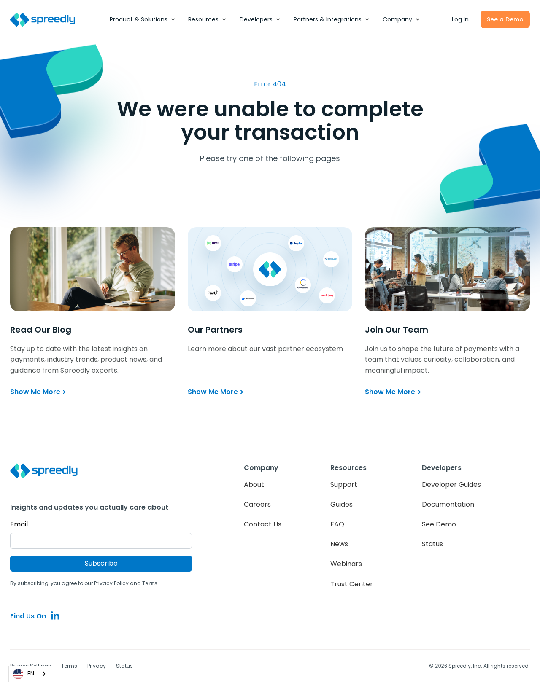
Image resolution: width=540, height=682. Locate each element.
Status (432, 544)
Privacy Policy (112, 583)
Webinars (346, 564)
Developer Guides (451, 484)
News (339, 544)
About (254, 484)
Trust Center (351, 584)
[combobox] (29, 674)
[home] (47, 19)
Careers (257, 504)
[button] (142, 19)
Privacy (96, 665)
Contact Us (262, 524)
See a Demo (505, 19)
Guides (341, 504)
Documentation (448, 504)
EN (23, 674)
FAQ (337, 524)
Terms (69, 665)
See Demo (439, 524)
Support (343, 484)
